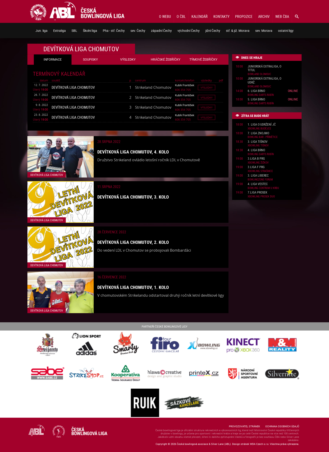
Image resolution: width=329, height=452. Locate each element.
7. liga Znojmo (258, 133)
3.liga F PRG (256, 167)
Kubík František (184, 85)
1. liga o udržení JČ (262, 124)
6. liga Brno (256, 91)
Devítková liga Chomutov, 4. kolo (133, 152)
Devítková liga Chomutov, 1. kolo (133, 287)
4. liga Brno (256, 150)
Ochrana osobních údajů (282, 426)
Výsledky (206, 87)
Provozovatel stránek (244, 426)
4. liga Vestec (258, 184)
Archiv (264, 16)
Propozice (243, 16)
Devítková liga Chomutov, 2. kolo (133, 242)
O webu (165, 16)
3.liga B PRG (256, 159)
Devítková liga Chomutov (73, 87)
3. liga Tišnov (258, 142)
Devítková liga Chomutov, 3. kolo (133, 197)
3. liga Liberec (258, 176)
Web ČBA (282, 16)
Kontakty (221, 16)
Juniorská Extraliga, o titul (264, 68)
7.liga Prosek (257, 192)
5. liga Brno (256, 99)
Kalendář (199, 16)
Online (293, 91)
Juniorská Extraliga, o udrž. (264, 80)
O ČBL (181, 16)
